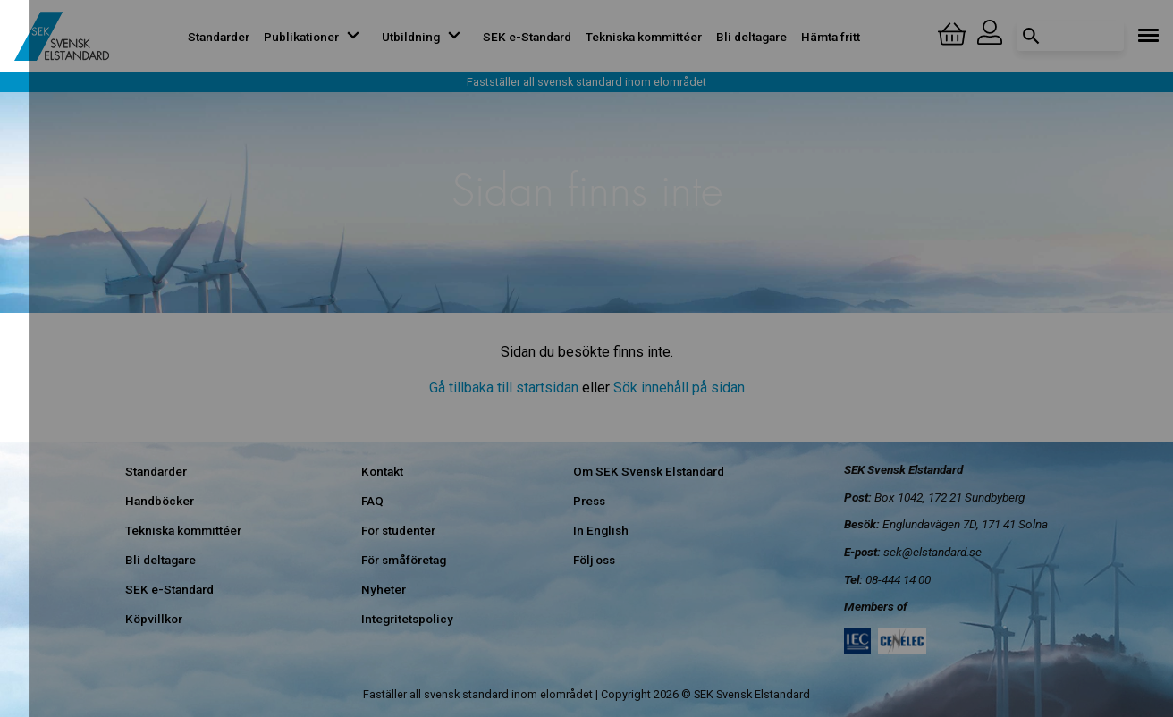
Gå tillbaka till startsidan (503, 387)
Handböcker (159, 500)
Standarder (218, 37)
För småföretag (403, 560)
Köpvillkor (153, 619)
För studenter (398, 530)
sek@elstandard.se (932, 551)
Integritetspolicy (407, 619)
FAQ (372, 500)
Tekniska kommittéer (644, 37)
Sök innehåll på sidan (679, 387)
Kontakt (382, 471)
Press (589, 500)
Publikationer (315, 37)
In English (601, 530)
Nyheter (383, 589)
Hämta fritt (830, 37)
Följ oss (594, 560)
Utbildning (425, 37)
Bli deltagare (751, 37)
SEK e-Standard (527, 37)
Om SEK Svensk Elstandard (648, 471)
